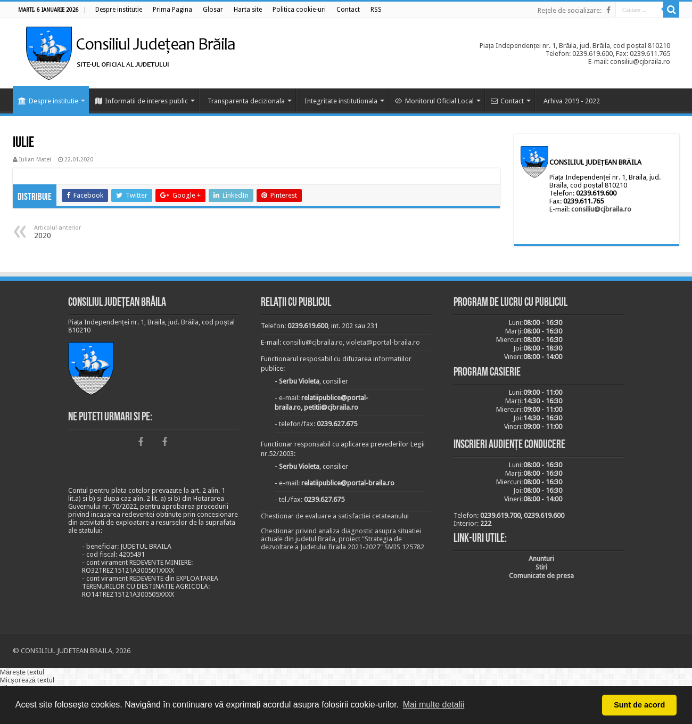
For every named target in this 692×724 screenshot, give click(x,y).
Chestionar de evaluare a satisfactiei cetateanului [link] (335, 516)
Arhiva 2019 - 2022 (571, 101)
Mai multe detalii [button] (434, 704)
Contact (507, 101)
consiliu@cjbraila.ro (601, 209)
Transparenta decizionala (246, 101)
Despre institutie (48, 101)
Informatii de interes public (141, 101)
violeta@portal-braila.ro (383, 342)
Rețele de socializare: (570, 10)
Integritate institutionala (340, 101)
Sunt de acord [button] (639, 705)
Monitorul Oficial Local (434, 101)
